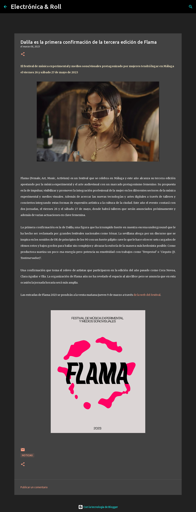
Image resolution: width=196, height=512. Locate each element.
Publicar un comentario (34, 487)
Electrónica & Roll (36, 6)
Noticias (27, 455)
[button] (22, 54)
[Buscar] (190, 6)
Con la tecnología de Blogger (98, 507)
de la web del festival (146, 295)
